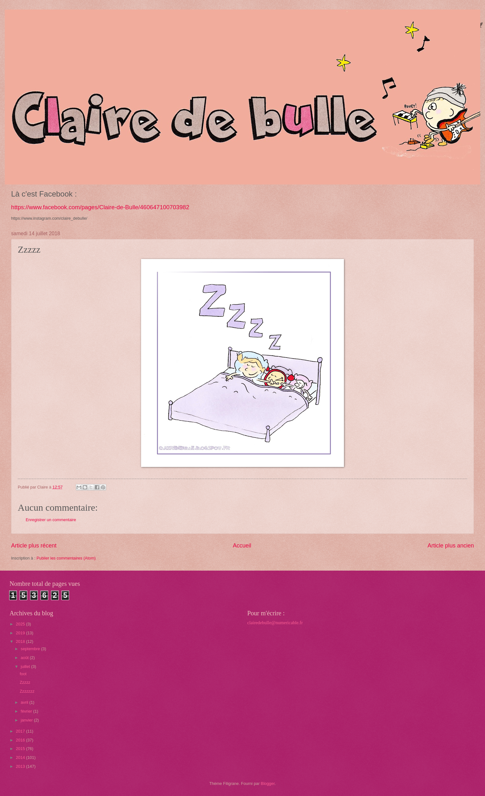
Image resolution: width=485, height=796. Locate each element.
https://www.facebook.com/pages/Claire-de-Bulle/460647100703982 (100, 207)
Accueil (242, 545)
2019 (21, 633)
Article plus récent (33, 545)
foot (23, 673)
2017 (21, 731)
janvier (27, 720)
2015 (21, 748)
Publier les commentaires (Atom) (66, 558)
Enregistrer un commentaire (51, 519)
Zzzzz (25, 682)
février (27, 711)
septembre (31, 648)
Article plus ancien (451, 545)
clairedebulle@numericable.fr (275, 622)
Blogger (268, 783)
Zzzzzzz (27, 691)
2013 (21, 766)
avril (25, 702)
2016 (21, 740)
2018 (21, 641)
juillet (26, 666)
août (25, 657)
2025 (21, 624)
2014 (21, 757)
